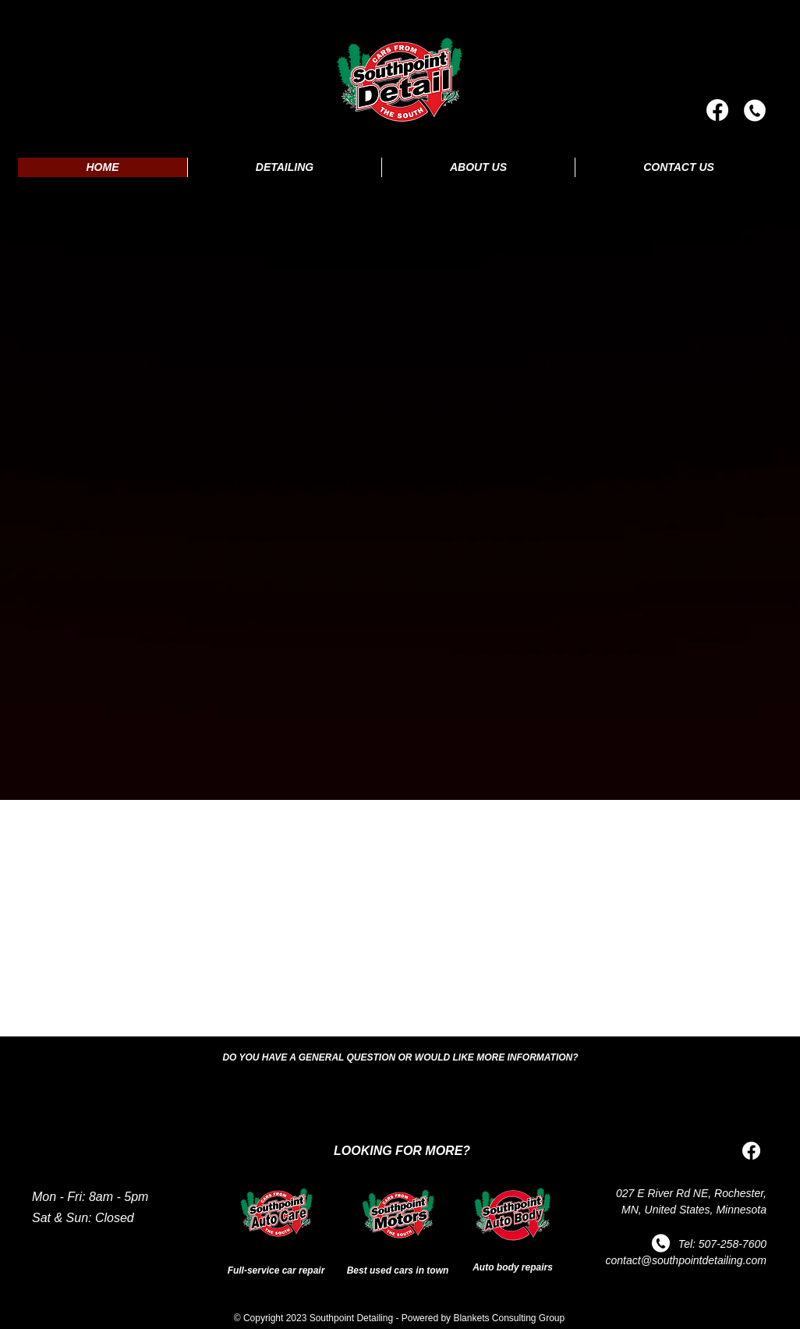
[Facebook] (717, 110)
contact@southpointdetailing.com (686, 1260)
